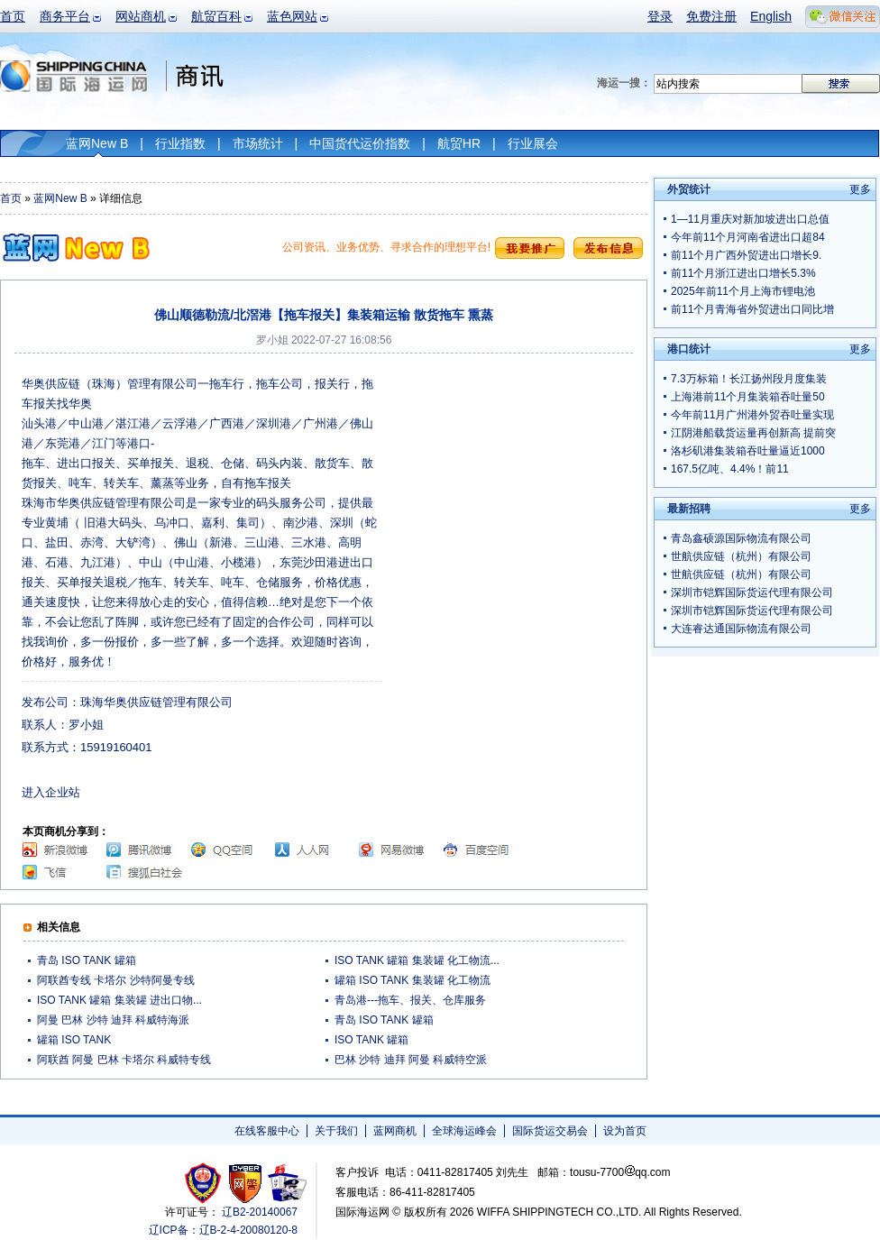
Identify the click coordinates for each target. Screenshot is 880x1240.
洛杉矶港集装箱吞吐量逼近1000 (748, 451)
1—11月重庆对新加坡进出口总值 (750, 219)
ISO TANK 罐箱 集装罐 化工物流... (417, 960)
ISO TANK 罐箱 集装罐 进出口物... (119, 1000)
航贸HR (459, 143)
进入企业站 (51, 792)
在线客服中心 (266, 1131)
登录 (660, 16)
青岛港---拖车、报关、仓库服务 (410, 1000)
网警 (245, 1182)
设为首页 (624, 1131)
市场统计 (258, 143)
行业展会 (533, 143)
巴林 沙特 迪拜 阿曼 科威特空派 (411, 1059)
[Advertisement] (488, 442)
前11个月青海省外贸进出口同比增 (752, 309)
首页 (12, 16)
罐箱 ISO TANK (74, 1039)
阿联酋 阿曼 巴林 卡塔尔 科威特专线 (124, 1059)
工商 (205, 1182)
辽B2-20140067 (260, 1212)
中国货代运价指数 (359, 143)
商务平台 (65, 16)
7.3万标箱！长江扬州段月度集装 (749, 378)
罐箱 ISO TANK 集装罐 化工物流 (412, 980)
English (771, 16)
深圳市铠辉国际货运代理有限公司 (752, 592)
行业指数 (180, 143)
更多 (860, 189)
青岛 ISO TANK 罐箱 (86, 960)
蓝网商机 (395, 1131)
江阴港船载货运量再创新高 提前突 (753, 433)
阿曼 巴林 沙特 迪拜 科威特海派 (113, 1020)
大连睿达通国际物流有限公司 (741, 628)
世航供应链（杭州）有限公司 (741, 556)
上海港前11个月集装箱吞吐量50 (748, 396)
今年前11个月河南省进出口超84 (748, 237)
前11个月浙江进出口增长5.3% (743, 273)
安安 (286, 1182)
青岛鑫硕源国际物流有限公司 (741, 538)
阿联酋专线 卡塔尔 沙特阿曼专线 (116, 980)
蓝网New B (97, 143)
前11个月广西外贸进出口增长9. (746, 255)
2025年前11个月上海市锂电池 (743, 291)
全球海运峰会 (464, 1131)
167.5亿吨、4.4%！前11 (730, 469)
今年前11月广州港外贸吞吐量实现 (752, 415)
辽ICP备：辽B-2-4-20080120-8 (223, 1230)
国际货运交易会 (550, 1131)
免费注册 (711, 16)
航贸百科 (216, 16)
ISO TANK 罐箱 (371, 1039)
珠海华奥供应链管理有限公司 (156, 702)
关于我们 (336, 1131)
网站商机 (140, 16)
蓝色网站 (292, 16)
